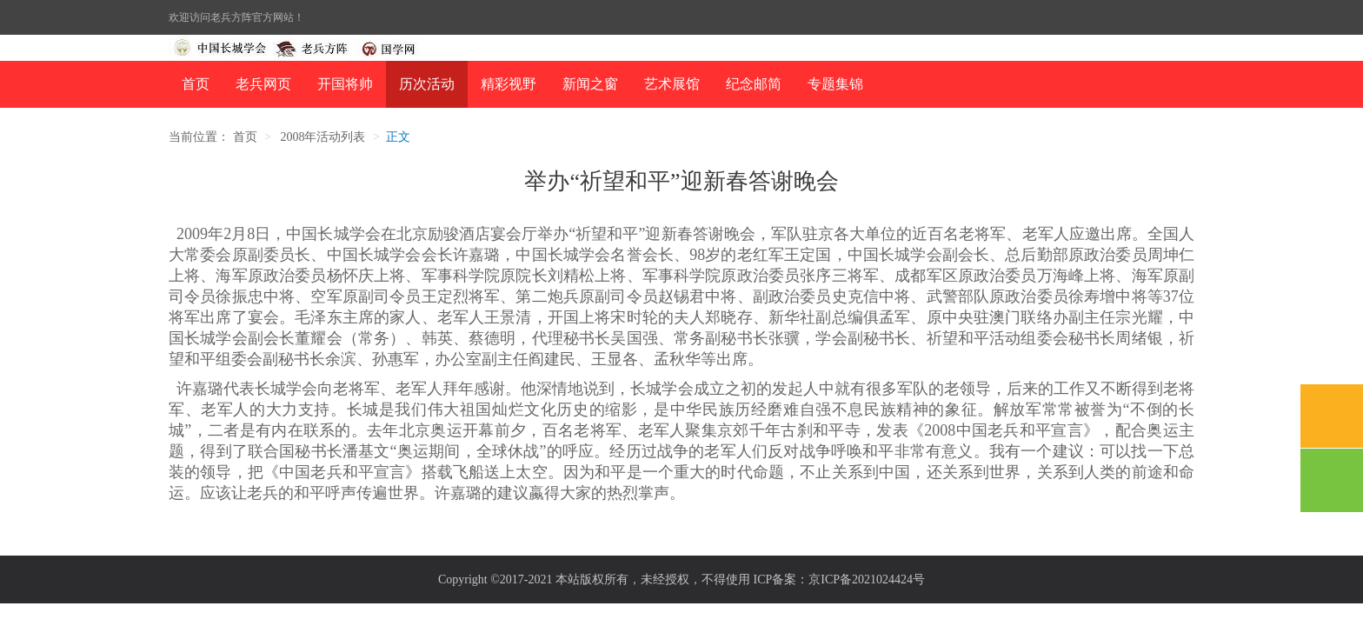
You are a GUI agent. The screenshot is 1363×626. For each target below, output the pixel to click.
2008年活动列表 (322, 136)
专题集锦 (835, 84)
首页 (195, 84)
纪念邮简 (753, 84)
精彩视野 (508, 84)
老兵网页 (263, 84)
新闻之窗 (590, 84)
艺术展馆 (672, 84)
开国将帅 (345, 84)
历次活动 (427, 84)
